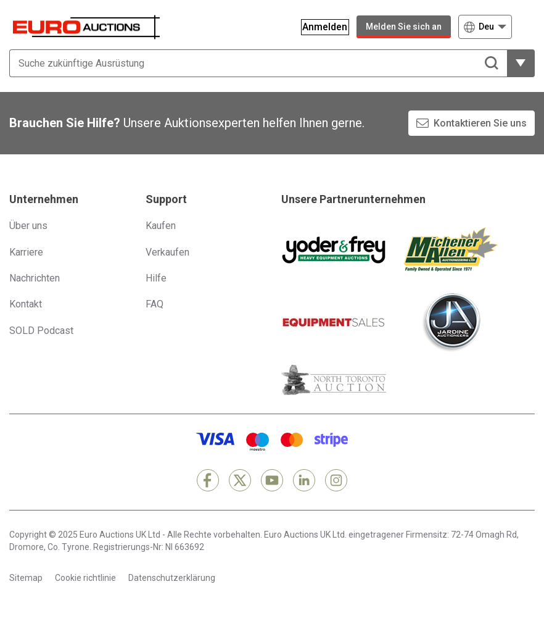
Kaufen (161, 225)
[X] (240, 480)
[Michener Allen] (450, 249)
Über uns (28, 225)
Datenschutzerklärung (171, 578)
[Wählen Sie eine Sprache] (485, 27)
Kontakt (25, 304)
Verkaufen (167, 252)
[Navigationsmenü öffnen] (527, 27)
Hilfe (156, 278)
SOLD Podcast (41, 330)
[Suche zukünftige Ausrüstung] (258, 63)
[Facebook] (208, 480)
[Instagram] (336, 480)
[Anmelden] (318, 27)
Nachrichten (34, 278)
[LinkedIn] (304, 480)
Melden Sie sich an (404, 26)
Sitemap (26, 578)
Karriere (26, 252)
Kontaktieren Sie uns (480, 123)
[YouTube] (272, 480)
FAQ (154, 304)
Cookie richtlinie (85, 578)
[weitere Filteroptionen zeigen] (521, 63)
